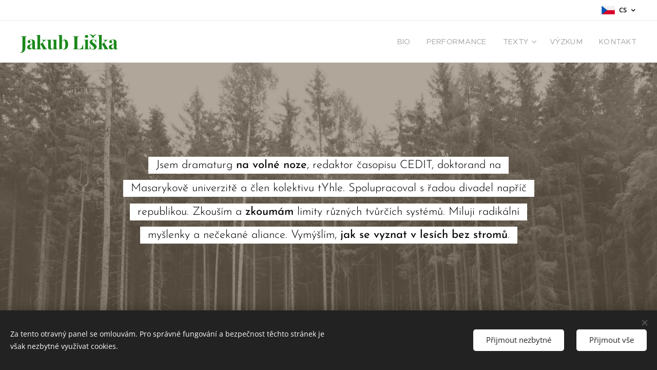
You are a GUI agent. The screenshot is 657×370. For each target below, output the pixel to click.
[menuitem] (422, 41)
